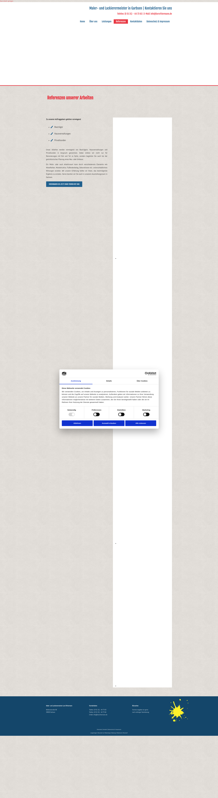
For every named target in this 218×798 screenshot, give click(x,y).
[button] (64, 184)
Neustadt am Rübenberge (104, 733)
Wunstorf (125, 733)
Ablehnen (77, 423)
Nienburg (113, 733)
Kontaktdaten (136, 21)
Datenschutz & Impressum (158, 21)
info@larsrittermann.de (100, 715)
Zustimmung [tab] (76, 381)
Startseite (99, 729)
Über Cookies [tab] (142, 381)
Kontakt (105, 729)
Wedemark (119, 733)
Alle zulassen (140, 423)
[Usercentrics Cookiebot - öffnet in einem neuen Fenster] (146, 373)
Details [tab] (109, 381)
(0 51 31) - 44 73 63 (100, 710)
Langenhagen (93, 733)
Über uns (93, 21)
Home (82, 21)
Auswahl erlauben (109, 423)
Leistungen (106, 21)
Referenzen (121, 21)
